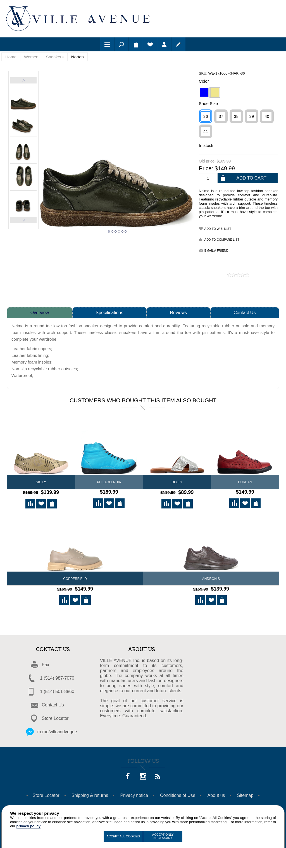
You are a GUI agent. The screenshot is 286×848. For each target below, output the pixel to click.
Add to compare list (221, 239)
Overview (39, 312)
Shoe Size (208, 103)
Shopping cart (136, 44)
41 (205, 131)
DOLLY (177, 482)
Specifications (109, 312)
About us (216, 793)
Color (204, 81)
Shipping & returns (90, 793)
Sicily (41, 482)
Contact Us (244, 312)
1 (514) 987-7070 (57, 676)
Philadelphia (109, 482)
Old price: (207, 161)
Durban (245, 482)
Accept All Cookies (123, 836)
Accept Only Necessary (163, 836)
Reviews (178, 312)
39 (251, 116)
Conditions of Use (177, 793)
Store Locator (55, 716)
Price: (206, 168)
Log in (164, 44)
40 (266, 116)
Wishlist (150, 44)
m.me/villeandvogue (57, 730)
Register (178, 44)
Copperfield (75, 578)
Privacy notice (134, 793)
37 (221, 116)
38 (236, 116)
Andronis (211, 578)
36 (205, 116)
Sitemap (245, 793)
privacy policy (28, 826)
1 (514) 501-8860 (57, 689)
